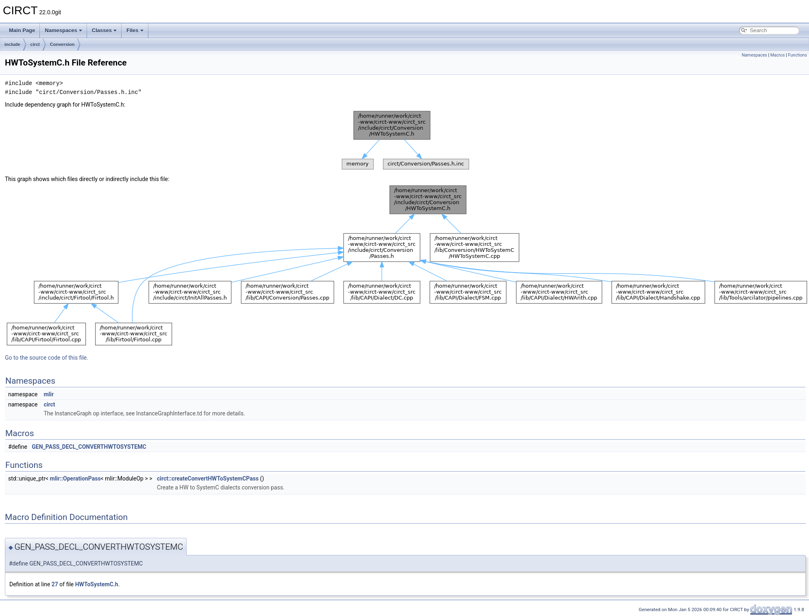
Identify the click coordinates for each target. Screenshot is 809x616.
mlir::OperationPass (75, 478)
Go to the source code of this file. (46, 357)
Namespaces (63, 30)
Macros (777, 55)
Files (135, 30)
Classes (104, 30)
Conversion (62, 44)
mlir (48, 394)
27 (55, 584)
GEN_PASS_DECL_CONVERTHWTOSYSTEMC (89, 446)
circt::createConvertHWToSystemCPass (208, 478)
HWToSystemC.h (96, 584)
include (12, 44)
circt (35, 44)
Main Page (22, 30)
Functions (797, 55)
